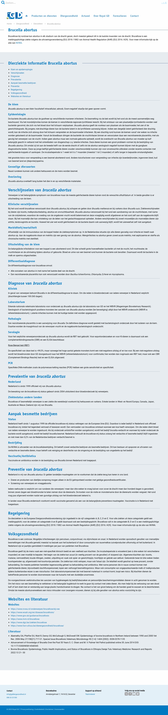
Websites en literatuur (21, 96)
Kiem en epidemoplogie (21, 69)
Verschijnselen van (39, 190)
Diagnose (15, 76)
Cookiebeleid (39, 709)
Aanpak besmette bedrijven (23, 83)
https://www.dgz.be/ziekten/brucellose (29, 622)
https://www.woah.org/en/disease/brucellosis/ (32, 612)
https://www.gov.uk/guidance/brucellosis (30, 615)
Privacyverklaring (27, 709)
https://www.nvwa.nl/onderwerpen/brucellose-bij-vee (35, 609)
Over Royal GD (101, 16)
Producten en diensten (44, 16)
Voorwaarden (59, 709)
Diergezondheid (69, 16)
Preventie (15, 86)
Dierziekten (38, 24)
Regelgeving (16, 89)
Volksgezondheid (19, 93)
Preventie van (35, 469)
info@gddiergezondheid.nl (16, 694)
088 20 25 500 (12, 697)
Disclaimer (49, 709)
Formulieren (120, 16)
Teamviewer (90, 694)
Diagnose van (35, 283)
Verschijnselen (17, 73)
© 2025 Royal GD (13, 709)
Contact (134, 16)
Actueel (85, 16)
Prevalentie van (36, 376)
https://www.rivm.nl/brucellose (25, 619)
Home (9, 24)
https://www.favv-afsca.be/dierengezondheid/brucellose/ (37, 625)
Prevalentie (16, 79)
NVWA (19, 43)
